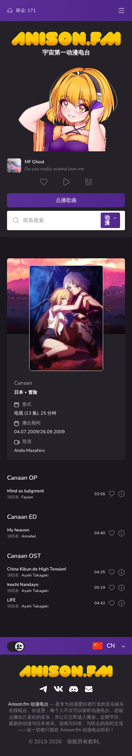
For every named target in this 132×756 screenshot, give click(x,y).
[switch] (16, 646)
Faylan (27, 497)
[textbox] (107, 646)
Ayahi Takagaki (35, 575)
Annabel (28, 536)
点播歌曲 (66, 200)
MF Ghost (34, 162)
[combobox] (107, 646)
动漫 (107, 220)
